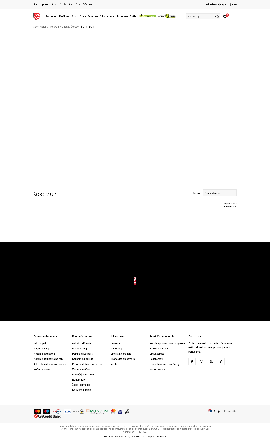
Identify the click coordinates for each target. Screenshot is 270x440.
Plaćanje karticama (44, 353)
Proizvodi (54, 26)
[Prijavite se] (225, 16)
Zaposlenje (117, 348)
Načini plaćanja (41, 348)
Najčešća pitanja (81, 390)
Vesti (114, 364)
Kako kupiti (39, 343)
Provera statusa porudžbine (87, 364)
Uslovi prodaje (80, 348)
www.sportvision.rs (120, 436)
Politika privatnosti (82, 353)
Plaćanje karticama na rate (48, 359)
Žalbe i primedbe (81, 384)
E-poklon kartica (159, 348)
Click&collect (157, 353)
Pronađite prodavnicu (123, 359)
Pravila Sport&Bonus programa (167, 343)
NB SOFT (141, 436)
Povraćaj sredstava (83, 374)
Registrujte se (228, 4)
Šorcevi (75, 26)
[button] (203, 16)
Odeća (65, 26)
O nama (115, 343)
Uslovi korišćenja (81, 343)
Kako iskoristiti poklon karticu (49, 364)
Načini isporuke (41, 369)
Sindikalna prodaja (121, 353)
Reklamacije (79, 379)
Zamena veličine (81, 369)
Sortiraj (197, 192)
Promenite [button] (230, 411)
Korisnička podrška (82, 359)
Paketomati (156, 359)
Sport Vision (40, 26)
